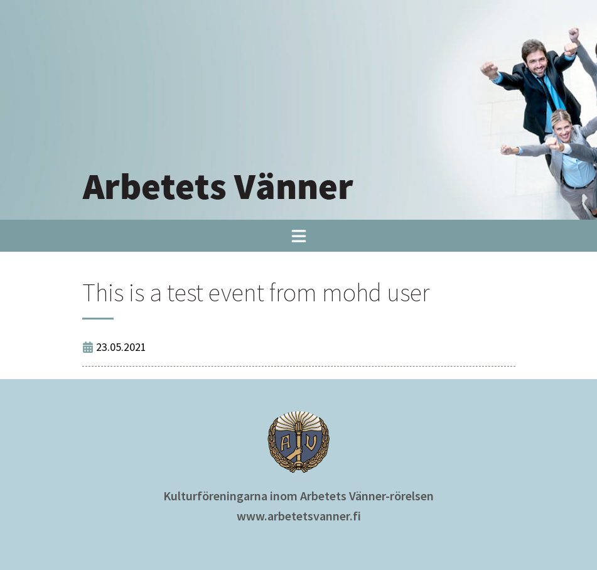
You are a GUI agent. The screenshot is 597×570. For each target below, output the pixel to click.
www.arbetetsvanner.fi (299, 516)
